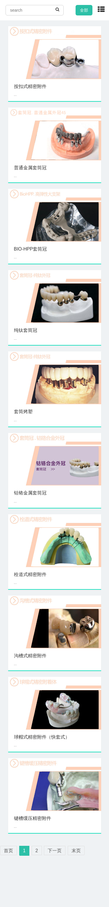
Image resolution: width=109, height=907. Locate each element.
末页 (76, 850)
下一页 (55, 850)
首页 (8, 850)
